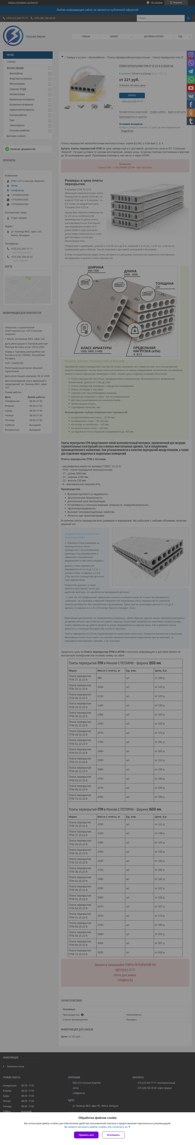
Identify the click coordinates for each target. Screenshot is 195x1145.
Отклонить (113, 1135)
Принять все (86, 1135)
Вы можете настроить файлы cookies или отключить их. (96, 1126)
